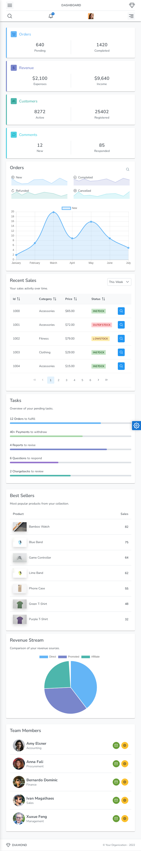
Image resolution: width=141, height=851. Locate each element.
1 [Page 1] (50, 380)
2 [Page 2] (58, 380)
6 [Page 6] (90, 380)
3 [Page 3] (66, 380)
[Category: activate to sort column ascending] (49, 299)
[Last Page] (106, 380)
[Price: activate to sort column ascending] (75, 299)
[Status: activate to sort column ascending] (101, 299)
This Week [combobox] (116, 282)
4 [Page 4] (74, 380)
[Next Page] (98, 380)
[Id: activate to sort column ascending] (23, 299)
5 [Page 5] (82, 380)
